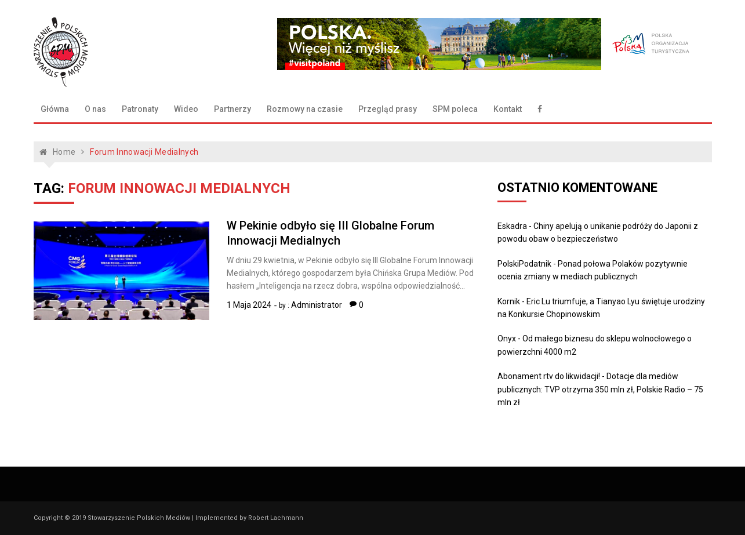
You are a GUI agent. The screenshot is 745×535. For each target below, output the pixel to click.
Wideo (186, 109)
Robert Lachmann (275, 518)
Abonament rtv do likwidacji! (548, 376)
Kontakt (507, 109)
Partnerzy (232, 109)
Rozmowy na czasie (305, 109)
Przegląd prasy (387, 109)
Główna (55, 109)
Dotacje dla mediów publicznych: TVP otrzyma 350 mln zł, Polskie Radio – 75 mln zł (600, 389)
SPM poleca (455, 109)
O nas (95, 109)
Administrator (316, 305)
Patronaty (140, 109)
